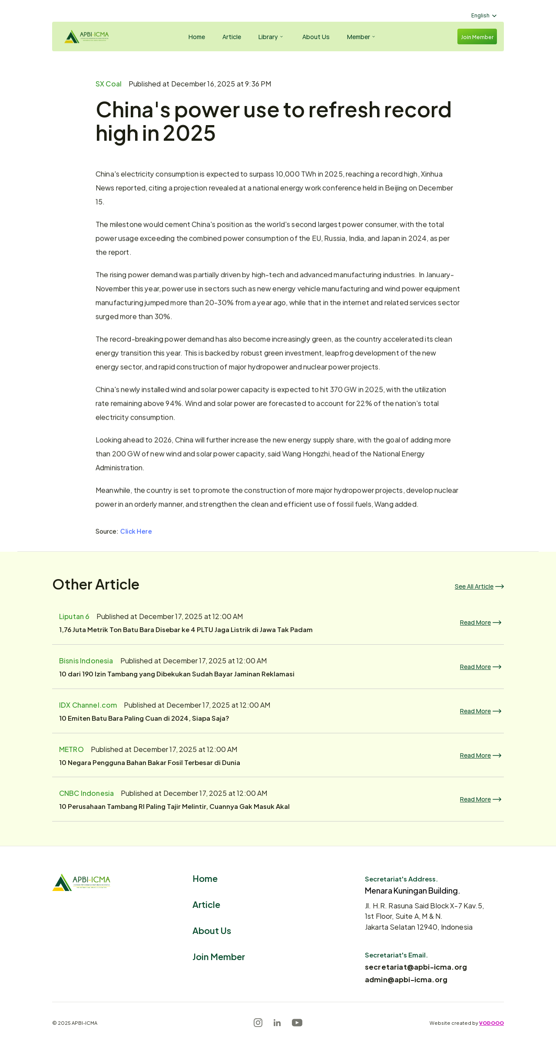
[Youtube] (297, 1023)
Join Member (218, 956)
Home (205, 878)
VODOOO (491, 1023)
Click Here (136, 530)
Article (206, 904)
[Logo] (85, 36)
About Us (211, 930)
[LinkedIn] (277, 1023)
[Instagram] (258, 1023)
